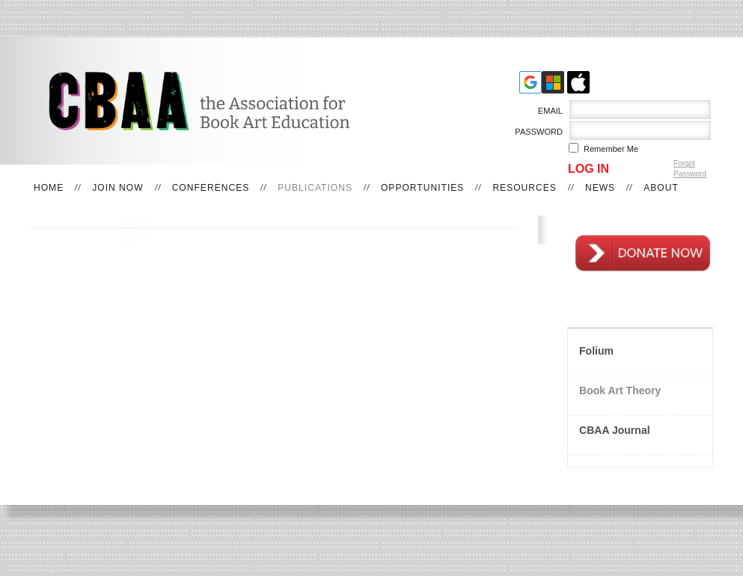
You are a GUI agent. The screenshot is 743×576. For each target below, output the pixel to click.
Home (49, 188)
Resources (524, 188)
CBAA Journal (614, 430)
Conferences (211, 188)
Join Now (117, 188)
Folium (596, 351)
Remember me (611, 148)
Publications (315, 188)
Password (536, 131)
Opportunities (422, 188)
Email (547, 110)
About (661, 188)
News (600, 188)
